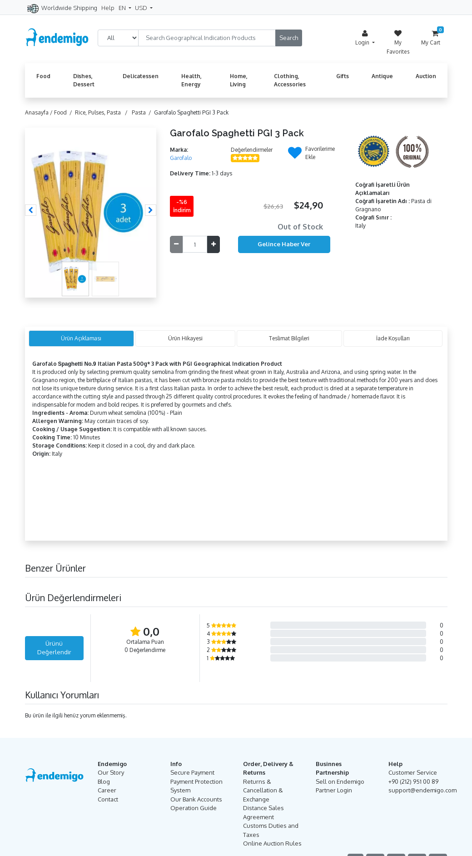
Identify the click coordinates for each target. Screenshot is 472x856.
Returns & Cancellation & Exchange (263, 790)
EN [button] (123, 7)
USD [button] (142, 7)
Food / (64, 112)
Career (107, 790)
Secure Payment (192, 772)
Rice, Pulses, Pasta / (102, 112)
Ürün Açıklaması (81, 338)
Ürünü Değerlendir (54, 648)
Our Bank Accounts (196, 799)
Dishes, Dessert (83, 80)
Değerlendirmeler (252, 149)
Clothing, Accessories (290, 80)
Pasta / (143, 112)
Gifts (342, 76)
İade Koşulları (393, 338)
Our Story (111, 772)
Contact (108, 799)
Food (43, 76)
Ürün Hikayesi (185, 338)
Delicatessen (141, 76)
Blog (104, 781)
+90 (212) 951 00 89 (413, 781)
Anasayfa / (39, 112)
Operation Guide (193, 807)
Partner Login (334, 790)
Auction (426, 76)
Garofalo (181, 157)
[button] (30, 210)
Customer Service (412, 772)
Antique (382, 76)
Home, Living (239, 80)
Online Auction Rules (272, 843)
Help (107, 7)
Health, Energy (191, 80)
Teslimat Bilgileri (289, 338)
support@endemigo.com (422, 790)
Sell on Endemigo (340, 781)
